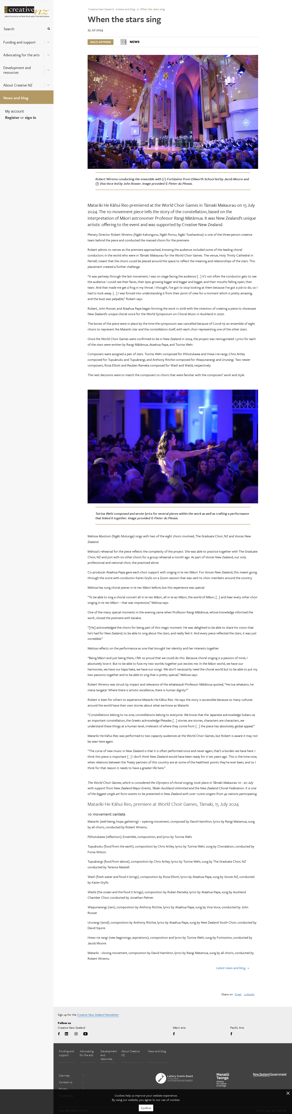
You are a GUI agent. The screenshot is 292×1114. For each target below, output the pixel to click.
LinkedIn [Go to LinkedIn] (66, 1034)
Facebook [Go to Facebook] (59, 1034)
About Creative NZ (17, 85)
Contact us (71, 1082)
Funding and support (19, 42)
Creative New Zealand (101, 9)
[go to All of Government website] (270, 1075)
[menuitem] (27, 41)
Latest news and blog (230, 967)
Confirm (146, 1108)
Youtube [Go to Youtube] (85, 1034)
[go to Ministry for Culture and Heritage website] (223, 1080)
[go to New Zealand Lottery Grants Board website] (174, 1078)
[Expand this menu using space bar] (48, 40)
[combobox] (22, 29)
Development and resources (17, 70)
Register (12, 117)
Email (238, 994)
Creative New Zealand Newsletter (98, 1014)
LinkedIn (249, 994)
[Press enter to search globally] (48, 29)
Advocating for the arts (21, 54)
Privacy (71, 1089)
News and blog (15, 97)
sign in (30, 117)
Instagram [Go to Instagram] (76, 1034)
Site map (71, 1075)
